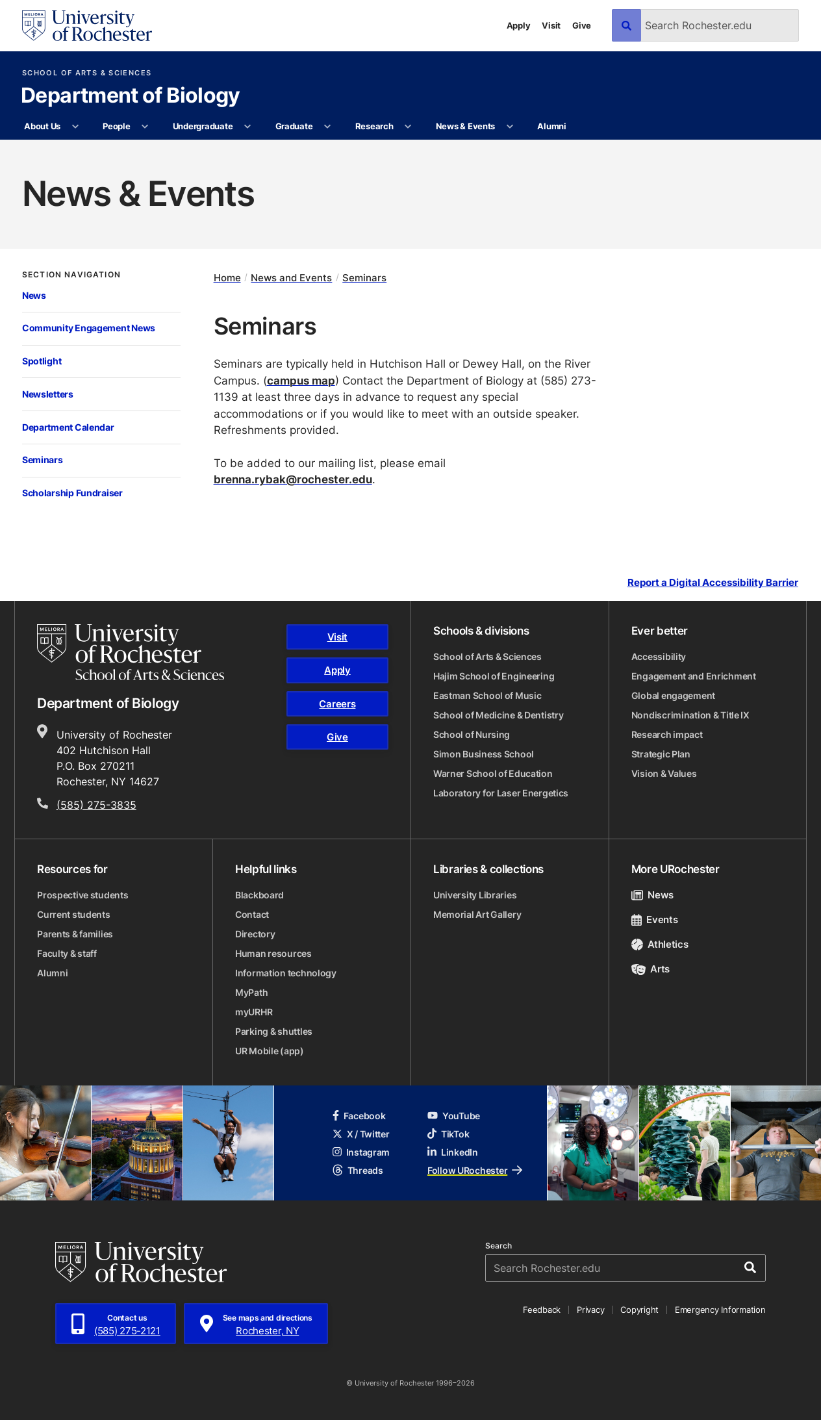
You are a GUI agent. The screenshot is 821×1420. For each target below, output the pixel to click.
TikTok (448, 1134)
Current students (73, 914)
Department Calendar (68, 427)
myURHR (253, 1012)
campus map (301, 380)
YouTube (453, 1115)
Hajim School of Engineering (493, 676)
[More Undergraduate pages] (248, 127)
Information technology (285, 973)
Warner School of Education (493, 773)
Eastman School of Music (487, 695)
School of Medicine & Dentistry (498, 715)
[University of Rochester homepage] (87, 25)
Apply (519, 25)
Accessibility (658, 656)
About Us (42, 126)
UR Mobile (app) (269, 1051)
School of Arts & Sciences (86, 73)
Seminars (42, 459)
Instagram (361, 1152)
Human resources (273, 953)
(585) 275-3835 (96, 805)
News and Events (291, 278)
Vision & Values (664, 773)
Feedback (542, 1309)
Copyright (639, 1309)
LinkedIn (452, 1152)
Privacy (590, 1309)
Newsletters (47, 394)
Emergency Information (720, 1309)
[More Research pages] (408, 127)
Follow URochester (474, 1170)
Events (654, 919)
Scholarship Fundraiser (72, 493)
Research (374, 126)
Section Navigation (71, 275)
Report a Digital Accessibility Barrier (712, 583)
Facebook (359, 1115)
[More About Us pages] (75, 127)
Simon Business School (483, 754)
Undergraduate (203, 126)
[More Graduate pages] (327, 127)
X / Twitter (361, 1134)
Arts (650, 969)
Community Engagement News (88, 328)
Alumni (551, 126)
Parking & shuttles (273, 1031)
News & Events (466, 126)
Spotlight (42, 361)
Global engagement (673, 695)
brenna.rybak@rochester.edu (293, 479)
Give (581, 25)
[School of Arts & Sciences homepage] (130, 652)
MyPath (251, 992)
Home (227, 278)
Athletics (659, 944)
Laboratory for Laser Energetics (500, 793)
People (116, 126)
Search (498, 1246)
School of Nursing (471, 734)
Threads (358, 1170)
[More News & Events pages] (509, 127)
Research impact (667, 734)
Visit (551, 25)
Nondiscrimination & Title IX (690, 715)
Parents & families (75, 934)
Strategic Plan (660, 754)
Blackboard (259, 895)
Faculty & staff (67, 953)
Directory (255, 934)
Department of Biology (130, 96)
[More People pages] (145, 127)
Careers (337, 704)
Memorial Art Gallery (477, 914)
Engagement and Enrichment (693, 676)
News (34, 295)
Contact (252, 914)
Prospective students (82, 895)
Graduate (294, 126)
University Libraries (474, 895)
